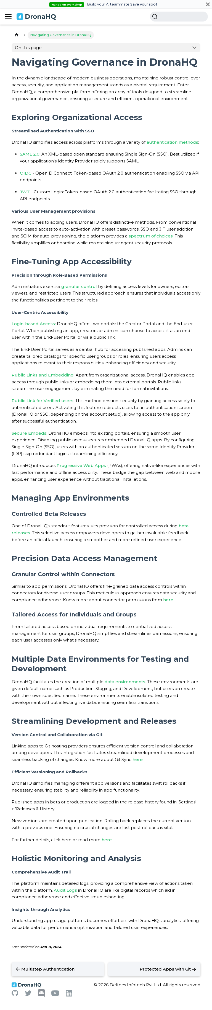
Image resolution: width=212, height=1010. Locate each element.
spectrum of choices (151, 236)
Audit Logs (65, 890)
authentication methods (172, 142)
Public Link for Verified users (42, 400)
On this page (28, 47)
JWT (25, 191)
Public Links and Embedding (43, 375)
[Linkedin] (69, 995)
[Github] (15, 994)
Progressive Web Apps (81, 465)
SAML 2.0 (29, 154)
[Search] (179, 17)
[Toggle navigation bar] (8, 16)
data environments (125, 681)
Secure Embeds (29, 433)
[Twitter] (28, 994)
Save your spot (143, 4)
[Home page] (17, 35)
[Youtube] (55, 994)
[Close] (208, 4)
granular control (79, 286)
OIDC (25, 173)
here (168, 599)
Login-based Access (33, 323)
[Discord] (41, 995)
